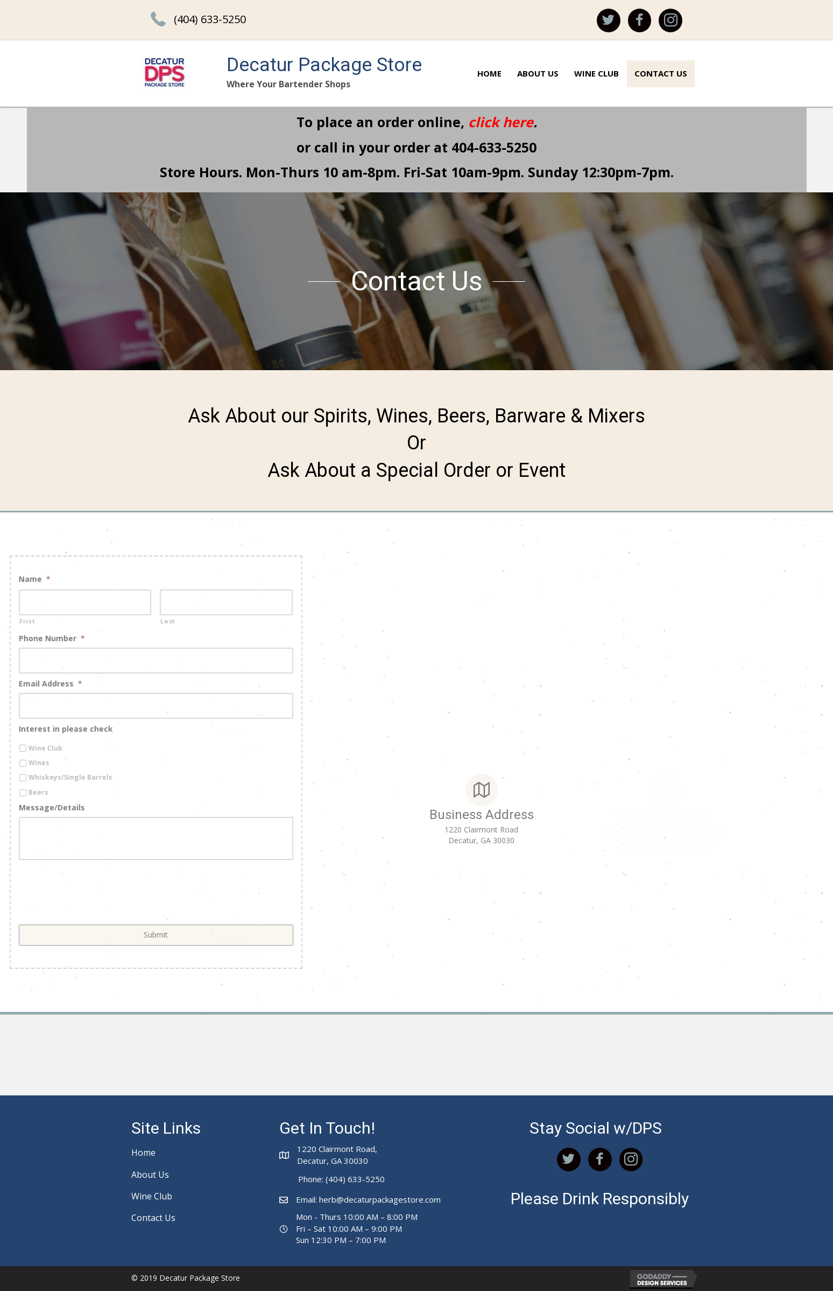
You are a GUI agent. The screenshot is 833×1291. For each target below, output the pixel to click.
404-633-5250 (493, 147)
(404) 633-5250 (210, 19)
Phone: (311, 1179)
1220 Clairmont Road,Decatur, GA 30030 (337, 1154)
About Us (150, 1175)
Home (143, 1152)
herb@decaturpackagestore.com (380, 1199)
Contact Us (153, 1218)
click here (500, 122)
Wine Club (151, 1196)
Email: (307, 1199)
